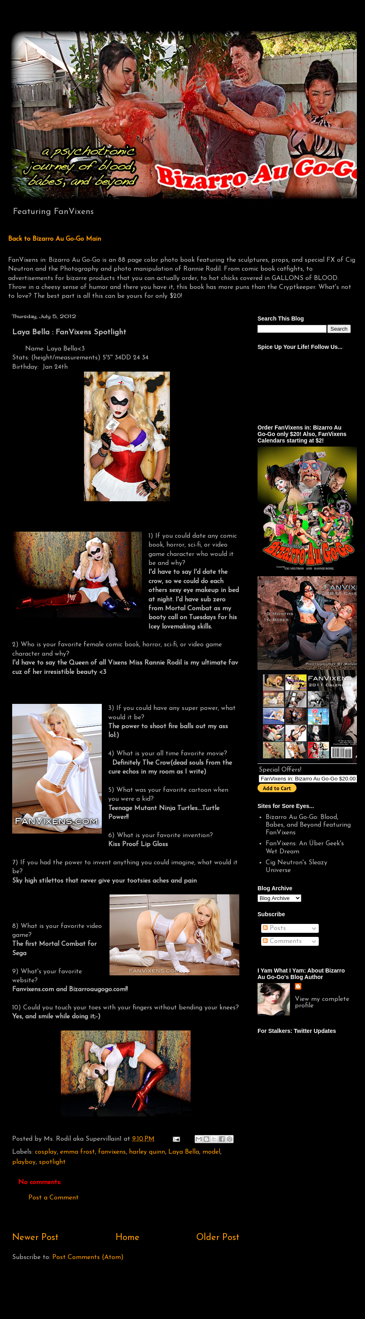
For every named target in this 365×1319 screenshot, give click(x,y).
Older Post (217, 1237)
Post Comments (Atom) (88, 1257)
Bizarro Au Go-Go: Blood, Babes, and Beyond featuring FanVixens (308, 825)
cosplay (46, 1152)
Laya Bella (183, 1152)
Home (128, 1237)
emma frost (77, 1152)
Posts (274, 928)
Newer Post (35, 1237)
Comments (282, 941)
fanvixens (112, 1152)
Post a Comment (53, 1198)
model (211, 1152)
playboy (24, 1162)
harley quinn (147, 1152)
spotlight (52, 1162)
